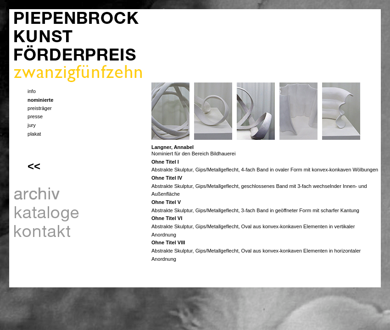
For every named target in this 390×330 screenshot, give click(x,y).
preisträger (40, 108)
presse (35, 116)
